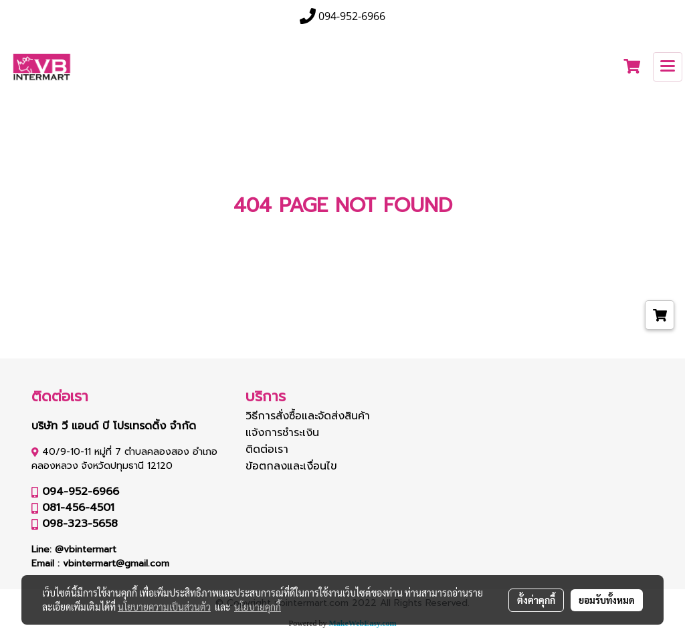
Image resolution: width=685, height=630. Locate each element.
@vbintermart (85, 549)
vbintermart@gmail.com (116, 563)
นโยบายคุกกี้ (257, 607)
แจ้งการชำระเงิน (282, 433)
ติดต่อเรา (267, 449)
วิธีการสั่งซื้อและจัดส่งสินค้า (308, 416)
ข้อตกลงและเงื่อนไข (291, 466)
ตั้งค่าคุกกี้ (536, 600)
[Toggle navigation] (667, 67)
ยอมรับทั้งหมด (607, 600)
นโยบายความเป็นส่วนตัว (164, 607)
